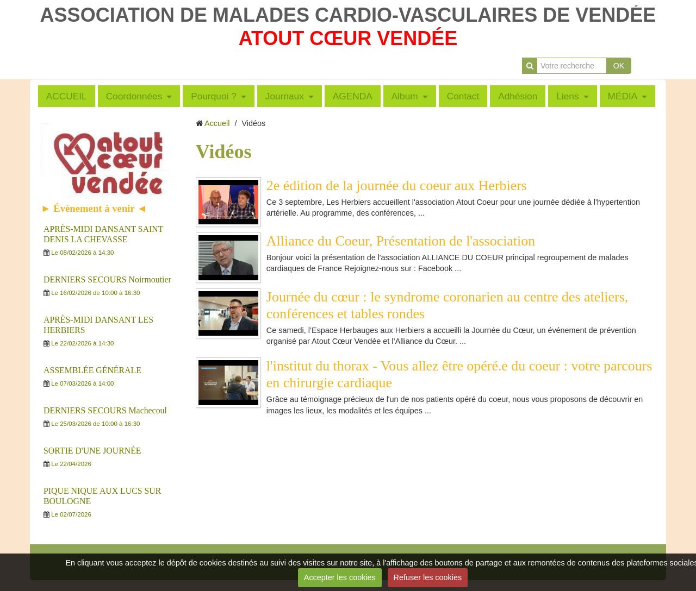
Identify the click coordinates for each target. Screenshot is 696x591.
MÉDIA (623, 96)
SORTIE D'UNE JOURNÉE (92, 450)
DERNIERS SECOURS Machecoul (105, 410)
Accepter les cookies (340, 577)
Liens (567, 96)
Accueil (216, 123)
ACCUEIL (66, 96)
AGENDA (352, 96)
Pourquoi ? (214, 96)
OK (618, 65)
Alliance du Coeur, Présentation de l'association (400, 241)
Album (404, 96)
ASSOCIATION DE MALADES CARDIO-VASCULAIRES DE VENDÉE (348, 15)
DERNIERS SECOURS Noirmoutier (107, 279)
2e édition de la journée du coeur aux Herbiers (396, 185)
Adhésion (517, 96)
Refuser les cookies (428, 577)
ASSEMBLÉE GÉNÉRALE (92, 370)
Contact (463, 96)
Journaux (284, 96)
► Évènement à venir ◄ (94, 208)
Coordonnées (134, 96)
